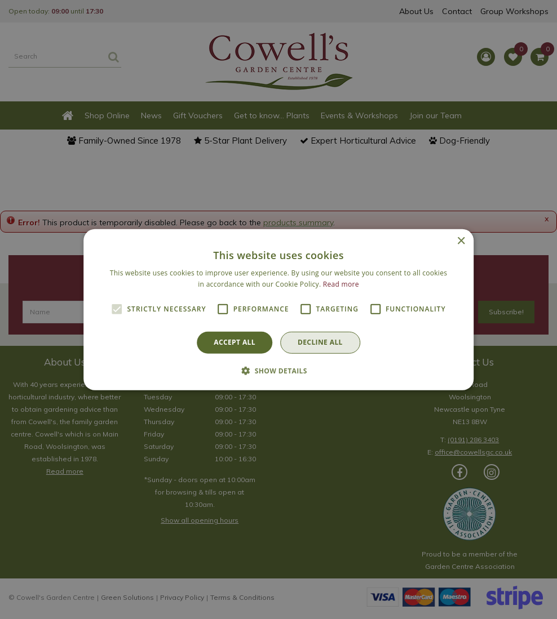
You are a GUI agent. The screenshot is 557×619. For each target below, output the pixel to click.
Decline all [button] (320, 342)
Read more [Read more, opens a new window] (341, 284)
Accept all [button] (234, 342)
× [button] (461, 241)
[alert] (278, 309)
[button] (278, 370)
